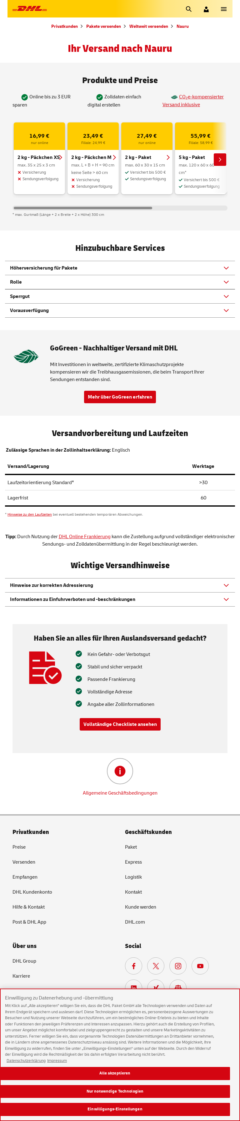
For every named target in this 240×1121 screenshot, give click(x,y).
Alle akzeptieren (114, 1078)
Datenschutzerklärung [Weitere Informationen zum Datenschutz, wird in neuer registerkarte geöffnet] (26, 1066)
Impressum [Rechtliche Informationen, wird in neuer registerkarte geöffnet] (57, 1066)
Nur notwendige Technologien (115, 1096)
